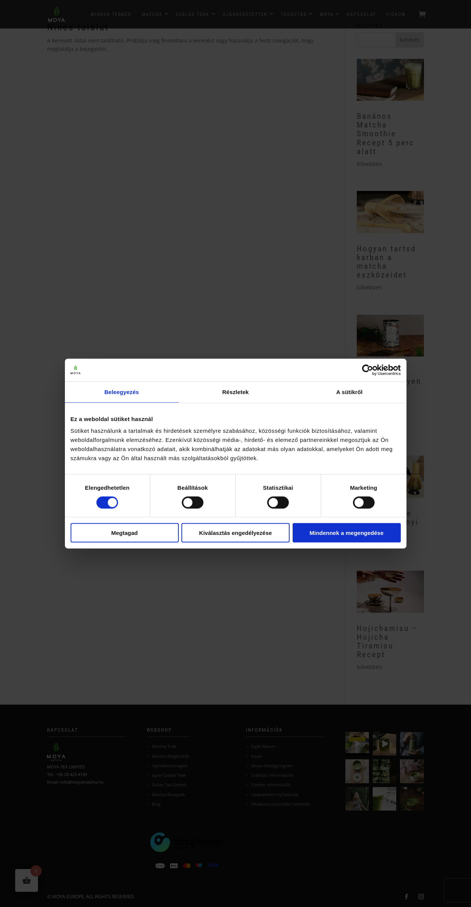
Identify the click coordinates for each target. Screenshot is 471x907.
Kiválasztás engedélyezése (235, 533)
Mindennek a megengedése (346, 533)
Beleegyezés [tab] (121, 391)
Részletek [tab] (235, 391)
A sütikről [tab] (349, 391)
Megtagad (124, 533)
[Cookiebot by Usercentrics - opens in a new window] (367, 369)
